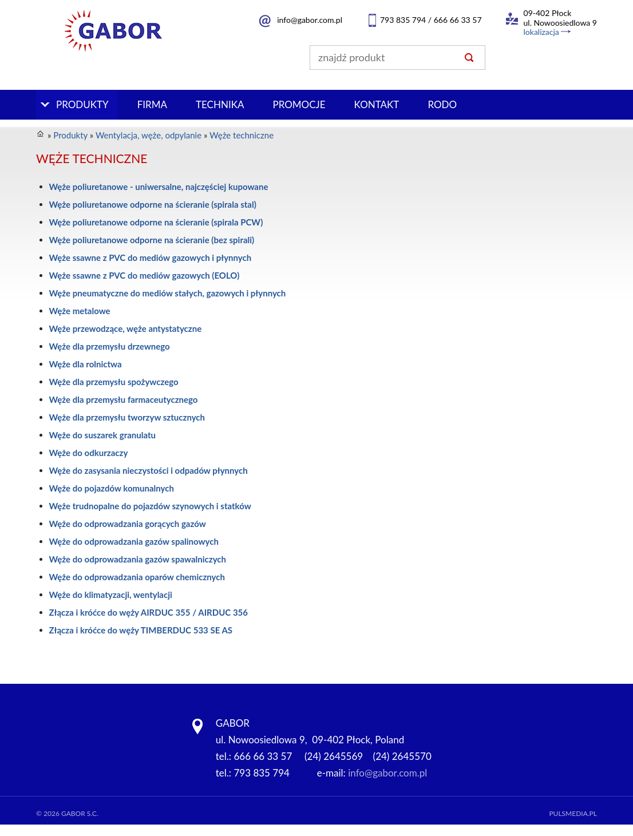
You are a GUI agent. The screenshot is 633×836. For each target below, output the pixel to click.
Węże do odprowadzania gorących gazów (127, 523)
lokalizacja (541, 31)
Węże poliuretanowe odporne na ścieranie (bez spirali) (152, 240)
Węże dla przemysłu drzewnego (109, 346)
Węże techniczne (241, 135)
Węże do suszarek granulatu (102, 435)
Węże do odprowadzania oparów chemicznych (137, 577)
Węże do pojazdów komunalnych (111, 488)
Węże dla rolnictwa (85, 364)
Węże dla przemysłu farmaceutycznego (123, 399)
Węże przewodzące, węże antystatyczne (125, 328)
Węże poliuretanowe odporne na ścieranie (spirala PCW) (156, 222)
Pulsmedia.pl (573, 813)
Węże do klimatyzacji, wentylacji (110, 594)
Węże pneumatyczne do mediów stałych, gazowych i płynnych (167, 293)
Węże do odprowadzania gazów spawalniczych (138, 559)
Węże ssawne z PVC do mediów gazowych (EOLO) (144, 275)
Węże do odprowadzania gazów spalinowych (134, 541)
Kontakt (376, 104)
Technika (220, 104)
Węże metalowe (79, 311)
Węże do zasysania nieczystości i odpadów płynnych (148, 470)
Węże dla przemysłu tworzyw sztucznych (127, 417)
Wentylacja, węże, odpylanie (148, 135)
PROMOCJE (298, 104)
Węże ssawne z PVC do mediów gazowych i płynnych (150, 257)
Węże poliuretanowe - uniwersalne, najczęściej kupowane (158, 186)
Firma (152, 104)
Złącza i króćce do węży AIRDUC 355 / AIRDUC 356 (148, 612)
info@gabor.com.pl (309, 20)
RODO (442, 104)
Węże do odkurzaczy (88, 452)
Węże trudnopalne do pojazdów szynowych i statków (150, 506)
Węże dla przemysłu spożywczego (114, 382)
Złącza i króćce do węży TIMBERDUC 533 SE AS (141, 630)
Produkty (82, 104)
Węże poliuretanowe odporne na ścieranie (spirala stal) (152, 204)
